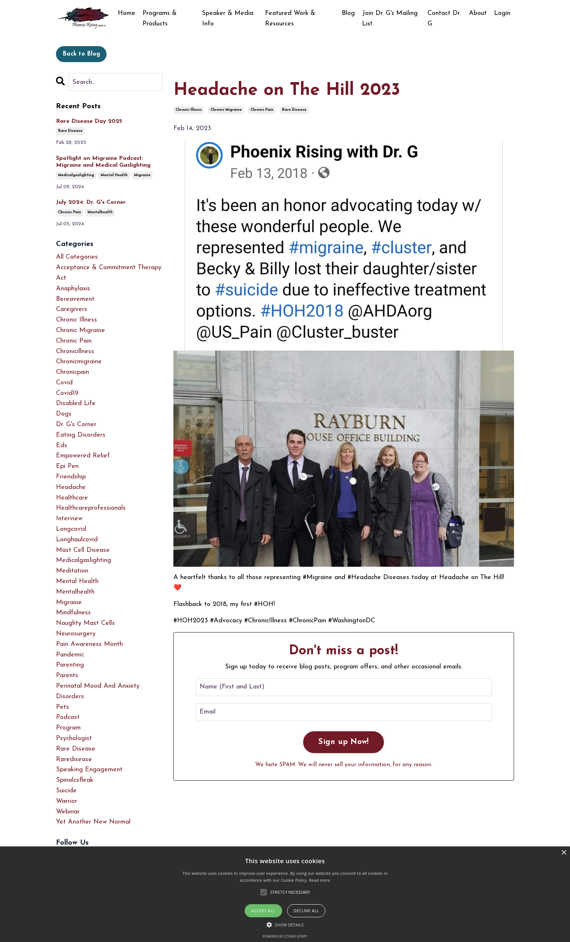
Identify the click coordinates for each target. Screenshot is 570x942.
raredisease (74, 759)
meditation (72, 570)
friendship (71, 476)
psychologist (74, 738)
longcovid (71, 529)
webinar (68, 811)
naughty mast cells (85, 623)
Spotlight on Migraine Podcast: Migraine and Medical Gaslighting (103, 161)
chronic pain (261, 110)
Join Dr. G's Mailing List (390, 18)
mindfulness (73, 613)
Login (502, 13)
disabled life (76, 403)
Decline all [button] (306, 910)
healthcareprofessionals (91, 508)
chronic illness (189, 110)
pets (62, 707)
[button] (285, 924)
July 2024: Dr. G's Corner (91, 202)
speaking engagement (89, 769)
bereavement (75, 299)
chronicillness (75, 351)
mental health (114, 175)
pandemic (70, 654)
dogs (64, 414)
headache (71, 487)
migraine (142, 175)
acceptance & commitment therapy (108, 267)
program (68, 727)
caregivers (71, 309)
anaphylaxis (73, 288)
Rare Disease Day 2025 (89, 121)
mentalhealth (100, 212)
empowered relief (83, 456)
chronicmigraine (79, 361)
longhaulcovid (77, 539)
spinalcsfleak (74, 780)
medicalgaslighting (76, 175)
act (61, 278)
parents (67, 675)
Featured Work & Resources (290, 18)
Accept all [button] (263, 910)
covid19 (67, 393)
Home (126, 13)
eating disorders (80, 435)
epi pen (67, 466)
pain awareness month (89, 644)
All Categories (77, 257)
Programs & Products (159, 18)
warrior (66, 801)
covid (64, 382)
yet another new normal (93, 821)
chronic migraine (226, 110)
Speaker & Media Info (228, 18)
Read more (319, 880)
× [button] (563, 853)
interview (69, 518)
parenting (70, 665)
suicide (66, 790)
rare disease (294, 110)
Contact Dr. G (444, 18)
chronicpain (72, 372)
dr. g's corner (76, 424)
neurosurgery (76, 633)
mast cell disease (83, 550)
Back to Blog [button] (81, 54)
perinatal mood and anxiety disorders (98, 691)
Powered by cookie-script (285, 936)
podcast (68, 717)
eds (61, 445)
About (478, 13)
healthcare (72, 497)
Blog (348, 13)
